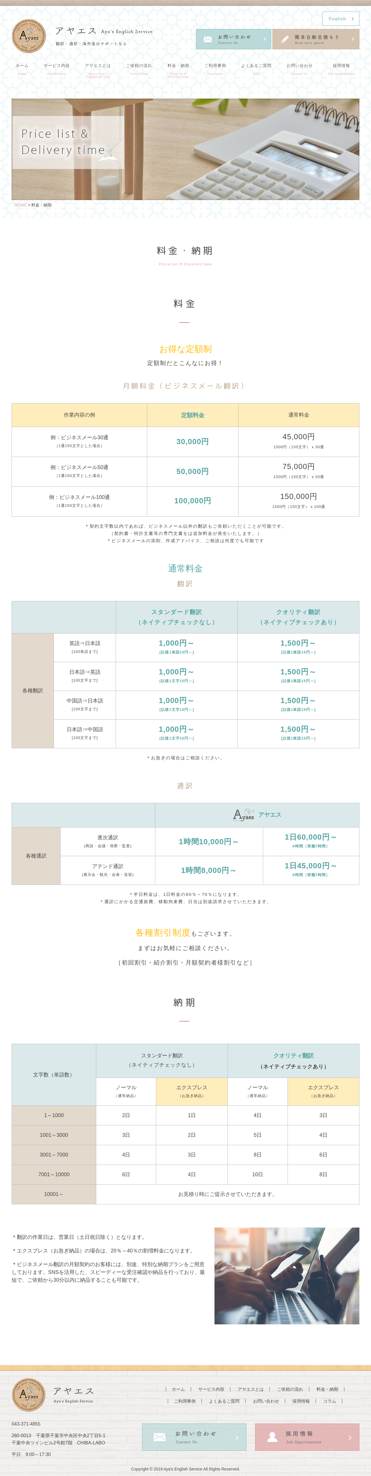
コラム (329, 1401)
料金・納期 (178, 70)
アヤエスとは (98, 70)
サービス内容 (57, 69)
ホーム (22, 69)
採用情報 (341, 69)
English (337, 18)
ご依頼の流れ (139, 69)
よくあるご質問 (256, 69)
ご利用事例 (215, 69)
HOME (20, 205)
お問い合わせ (300, 69)
